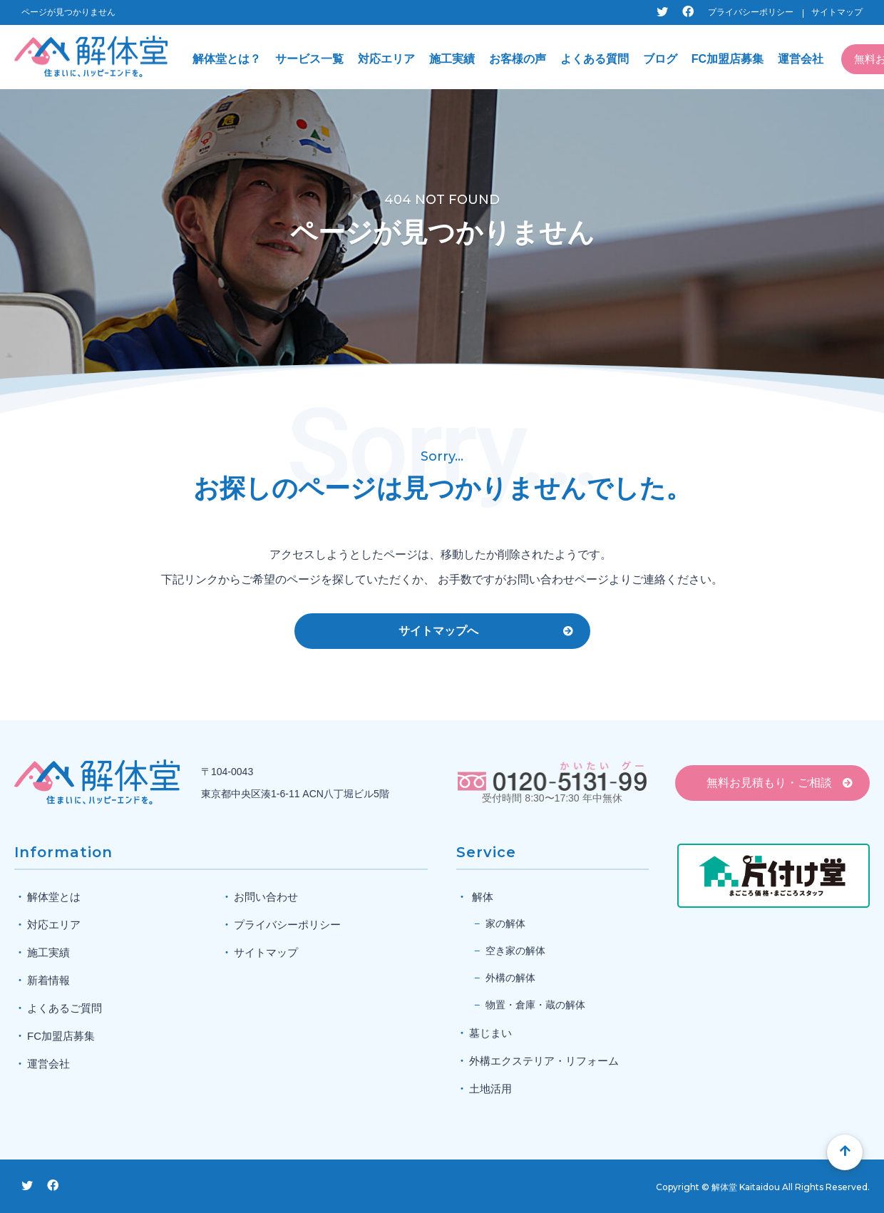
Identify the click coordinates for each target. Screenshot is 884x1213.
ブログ (660, 59)
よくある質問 (594, 59)
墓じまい (490, 1033)
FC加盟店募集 (728, 59)
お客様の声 (517, 59)
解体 (482, 897)
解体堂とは (54, 897)
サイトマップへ (438, 631)
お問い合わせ (266, 897)
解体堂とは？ (226, 59)
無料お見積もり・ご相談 (769, 783)
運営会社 (800, 59)
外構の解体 (510, 977)
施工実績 (452, 59)
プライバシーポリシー (750, 12)
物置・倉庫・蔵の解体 (535, 1004)
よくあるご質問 (64, 1008)
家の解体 (505, 923)
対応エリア (386, 59)
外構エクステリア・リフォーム (544, 1061)
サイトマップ (837, 12)
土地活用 (490, 1089)
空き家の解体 (515, 950)
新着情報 (48, 980)
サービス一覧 (309, 59)
